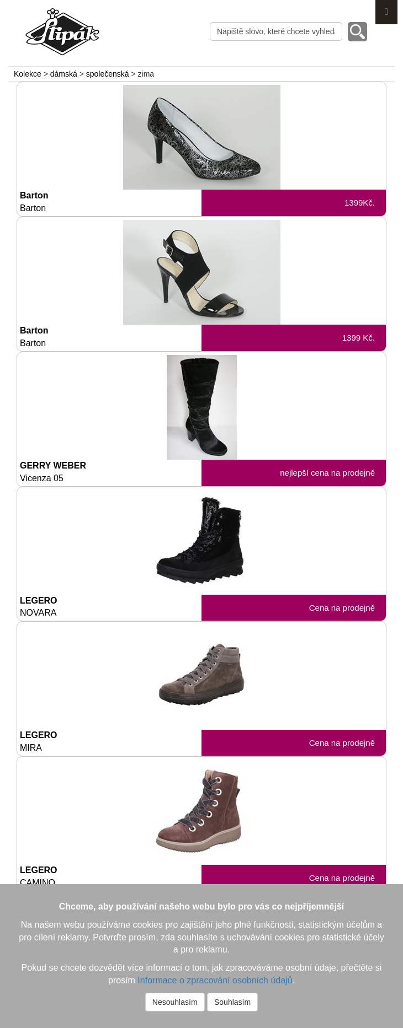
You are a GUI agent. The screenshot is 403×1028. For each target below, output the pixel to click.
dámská (63, 73)
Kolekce (27, 73)
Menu (386, 12)
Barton (111, 202)
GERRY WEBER (111, 472)
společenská (107, 73)
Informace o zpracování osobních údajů (214, 980)
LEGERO (111, 607)
